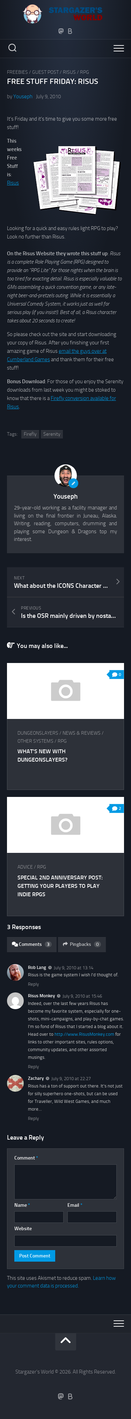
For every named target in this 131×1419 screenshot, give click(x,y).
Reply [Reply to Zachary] (33, 1118)
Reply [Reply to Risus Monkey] (33, 1066)
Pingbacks (82, 944)
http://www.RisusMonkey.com (84, 1034)
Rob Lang (37, 967)
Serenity (51, 434)
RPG (84, 72)
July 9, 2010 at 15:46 (82, 996)
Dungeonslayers (37, 733)
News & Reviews (82, 733)
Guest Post (45, 72)
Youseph (22, 96)
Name (22, 1205)
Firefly (30, 434)
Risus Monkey (41, 995)
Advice (25, 867)
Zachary (36, 1078)
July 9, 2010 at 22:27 (71, 1078)
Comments (32, 944)
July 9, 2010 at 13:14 (73, 967)
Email (74, 1205)
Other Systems (35, 741)
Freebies (17, 72)
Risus (69, 72)
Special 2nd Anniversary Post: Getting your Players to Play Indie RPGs (60, 886)
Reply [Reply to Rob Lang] (33, 984)
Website (23, 1229)
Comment (26, 1158)
